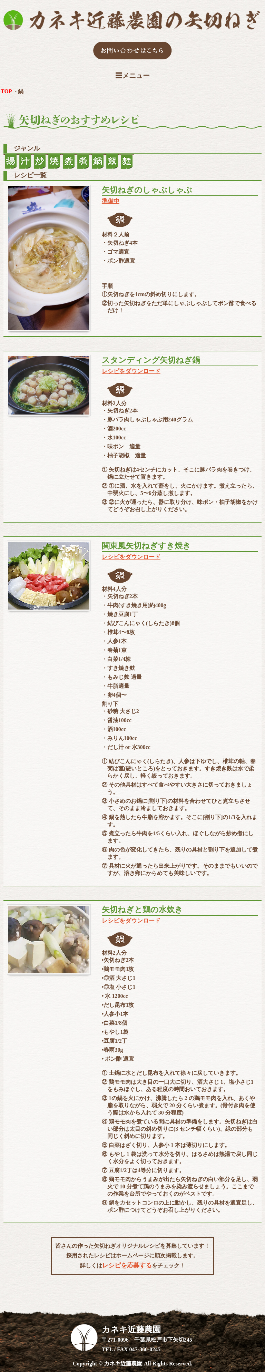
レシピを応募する (127, 1265)
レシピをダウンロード (131, 371)
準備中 (110, 201)
